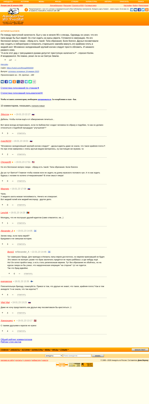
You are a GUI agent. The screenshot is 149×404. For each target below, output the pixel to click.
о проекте (27, 360)
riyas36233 (6, 141)
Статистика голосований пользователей (21, 93)
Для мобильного (56, 5)
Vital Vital (5, 302)
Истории (25, 2)
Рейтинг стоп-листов (11, 342)
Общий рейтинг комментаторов (16, 339)
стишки (63, 350)
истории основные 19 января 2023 (23, 71)
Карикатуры (91, 2)
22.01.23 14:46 (39, 252)
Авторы (108, 2)
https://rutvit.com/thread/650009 (20, 68)
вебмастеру (36, 360)
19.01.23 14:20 (18, 213)
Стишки (74, 2)
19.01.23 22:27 (23, 114)
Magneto (5, 189)
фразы (55, 350)
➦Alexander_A (22, 252)
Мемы (41, 2)
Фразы (58, 2)
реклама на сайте (7, 360)
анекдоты (15, 350)
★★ (11, 114)
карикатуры (37, 350)
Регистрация (143, 5)
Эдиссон (5, 114)
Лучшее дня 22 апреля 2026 (12, 5)
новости (45, 360)
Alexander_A (7, 231)
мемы (47, 350)
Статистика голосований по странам (19, 88)
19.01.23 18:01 (21, 141)
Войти (135, 5)
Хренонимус (7, 320)
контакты (18, 360)
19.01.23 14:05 (25, 231)
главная (5, 350)
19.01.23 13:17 (25, 320)
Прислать (124, 2)
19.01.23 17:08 (19, 189)
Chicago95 (6, 162)
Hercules (4, 64)
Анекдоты (8, 2)
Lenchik (4, 213)
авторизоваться (44, 99)
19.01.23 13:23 (19, 302)
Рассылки (67, 5)
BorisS (10, 252)
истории (26, 350)
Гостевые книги (90, 5)
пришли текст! (140, 350)
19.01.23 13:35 (22, 281)
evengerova (6, 281)
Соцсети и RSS (78, 5)
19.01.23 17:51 (23, 162)
